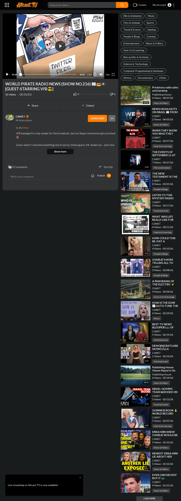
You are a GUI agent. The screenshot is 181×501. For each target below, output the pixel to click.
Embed (88, 104)
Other (162, 77)
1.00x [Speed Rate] (89, 74)
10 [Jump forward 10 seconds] (95, 74)
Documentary (145, 77)
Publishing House (161, 94)
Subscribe (97, 117)
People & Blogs (131, 36)
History (127, 77)
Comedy (151, 36)
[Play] (7, 74)
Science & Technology (135, 63)
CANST (156, 116)
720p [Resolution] (107, 74)
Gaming (151, 29)
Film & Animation (132, 15)
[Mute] (101, 74)
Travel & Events (132, 29)
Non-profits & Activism (136, 57)
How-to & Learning (133, 50)
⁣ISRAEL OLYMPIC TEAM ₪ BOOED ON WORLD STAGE (165, 392)
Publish (104, 175)
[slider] (48, 73)
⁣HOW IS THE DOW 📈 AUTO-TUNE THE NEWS (165, 306)
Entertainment (131, 43)
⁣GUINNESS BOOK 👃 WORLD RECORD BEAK (164, 413)
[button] (163, 5)
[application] (60, 45)
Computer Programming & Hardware (143, 70)
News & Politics (154, 43)
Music (151, 15)
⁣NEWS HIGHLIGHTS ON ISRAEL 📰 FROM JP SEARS (165, 112)
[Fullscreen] (113, 74)
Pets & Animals (131, 22)
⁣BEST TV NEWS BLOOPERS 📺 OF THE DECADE (163, 327)
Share (32, 104)
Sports (150, 22)
